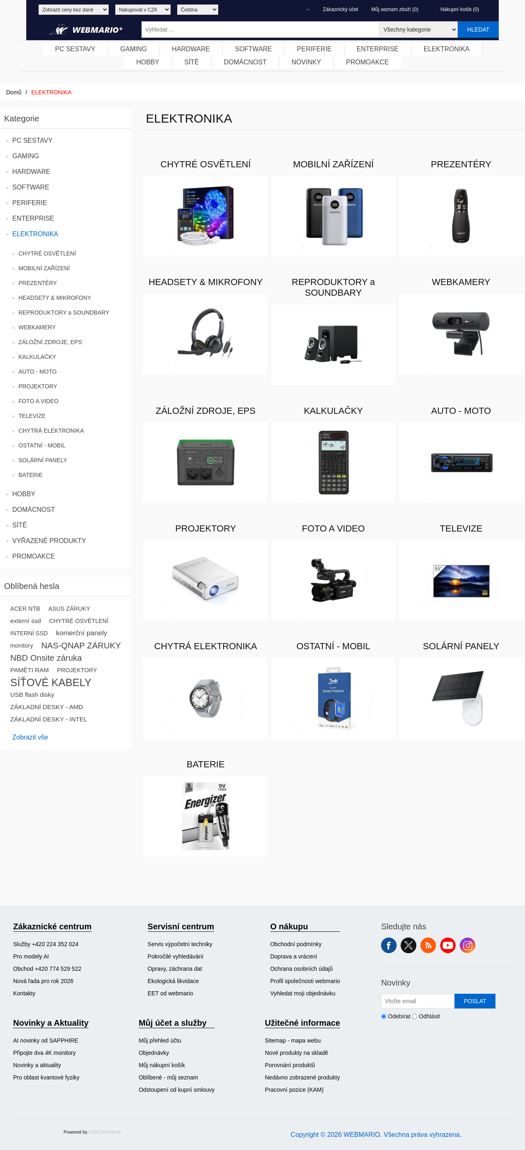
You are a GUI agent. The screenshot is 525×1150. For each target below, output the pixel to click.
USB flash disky (32, 694)
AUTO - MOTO (37, 371)
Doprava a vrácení (293, 956)
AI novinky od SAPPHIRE (45, 1040)
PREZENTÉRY (37, 283)
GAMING (25, 156)
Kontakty (24, 993)
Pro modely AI (31, 956)
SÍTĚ (19, 525)
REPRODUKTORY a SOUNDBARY (63, 312)
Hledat (478, 29)
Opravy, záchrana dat (175, 968)
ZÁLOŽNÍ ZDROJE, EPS (50, 342)
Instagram (467, 945)
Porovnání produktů (290, 1065)
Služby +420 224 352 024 (45, 944)
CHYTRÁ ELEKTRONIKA (51, 430)
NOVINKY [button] (306, 62)
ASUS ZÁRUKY (69, 608)
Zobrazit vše (30, 737)
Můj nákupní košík (162, 1065)
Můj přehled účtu (160, 1040)
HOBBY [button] (147, 62)
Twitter (408, 945)
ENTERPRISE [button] (378, 49)
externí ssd (25, 620)
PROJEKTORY (37, 386)
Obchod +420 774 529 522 (47, 968)
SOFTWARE (30, 187)
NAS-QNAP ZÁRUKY (81, 645)
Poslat (475, 1001)
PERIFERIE (29, 202)
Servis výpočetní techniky (180, 944)
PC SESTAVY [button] (75, 49)
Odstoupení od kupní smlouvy (177, 1089)
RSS (428, 945)
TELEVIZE (32, 416)
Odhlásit (429, 1016)
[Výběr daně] (74, 10)
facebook (389, 945)
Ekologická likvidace (173, 981)
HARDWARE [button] (191, 49)
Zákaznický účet (340, 9)
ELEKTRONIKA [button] (447, 49)
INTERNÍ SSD (29, 633)
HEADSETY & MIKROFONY (54, 297)
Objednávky (154, 1053)
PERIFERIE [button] (314, 49)
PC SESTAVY (32, 140)
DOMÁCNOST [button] (245, 62)
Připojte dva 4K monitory (44, 1053)
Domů (13, 92)
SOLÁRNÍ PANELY (42, 460)
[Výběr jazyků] (197, 10)
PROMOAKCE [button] (367, 62)
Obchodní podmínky (296, 944)
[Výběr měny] (143, 10)
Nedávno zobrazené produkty (302, 1077)
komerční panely (81, 633)
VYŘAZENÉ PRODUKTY (49, 540)
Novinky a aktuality (37, 1065)
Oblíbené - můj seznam (168, 1077)
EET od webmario (170, 993)
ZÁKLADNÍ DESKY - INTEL (48, 719)
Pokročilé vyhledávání (175, 956)
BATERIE (30, 475)
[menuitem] (75, 49)
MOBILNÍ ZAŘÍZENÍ (44, 268)
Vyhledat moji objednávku (303, 993)
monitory (21, 645)
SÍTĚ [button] (191, 62)
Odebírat (399, 1016)
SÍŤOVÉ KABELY (50, 682)
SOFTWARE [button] (253, 49)
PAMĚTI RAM (29, 669)
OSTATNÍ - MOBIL (42, 445)
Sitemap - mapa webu (293, 1040)
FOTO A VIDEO (38, 401)
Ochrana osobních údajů (301, 968)
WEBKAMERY (37, 327)
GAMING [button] (133, 49)
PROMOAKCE (33, 556)
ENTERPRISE (33, 218)
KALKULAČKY (37, 357)
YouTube (448, 945)
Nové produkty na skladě (296, 1053)
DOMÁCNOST (33, 509)
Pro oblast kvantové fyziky (46, 1077)
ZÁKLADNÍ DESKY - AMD (46, 706)
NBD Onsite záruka (46, 657)
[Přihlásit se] (418, 1001)
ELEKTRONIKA (35, 233)
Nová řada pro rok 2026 (43, 981)
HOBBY (23, 494)
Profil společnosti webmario (305, 981)
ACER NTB (25, 608)
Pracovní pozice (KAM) (294, 1089)
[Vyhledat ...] (260, 29)
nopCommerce (105, 1132)
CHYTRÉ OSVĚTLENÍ (47, 253)
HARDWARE (31, 171)
